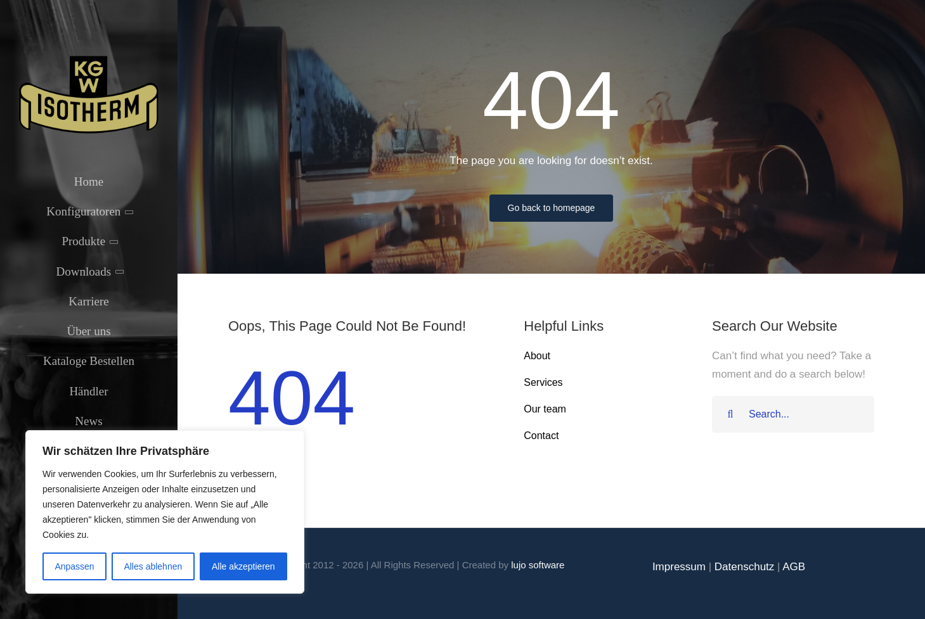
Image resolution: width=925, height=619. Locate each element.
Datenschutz (745, 567)
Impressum (679, 567)
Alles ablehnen (153, 566)
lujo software (537, 564)
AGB (793, 567)
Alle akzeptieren (243, 566)
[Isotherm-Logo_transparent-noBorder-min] (89, 59)
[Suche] (730, 414)
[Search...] (793, 414)
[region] (164, 512)
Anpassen (74, 566)
